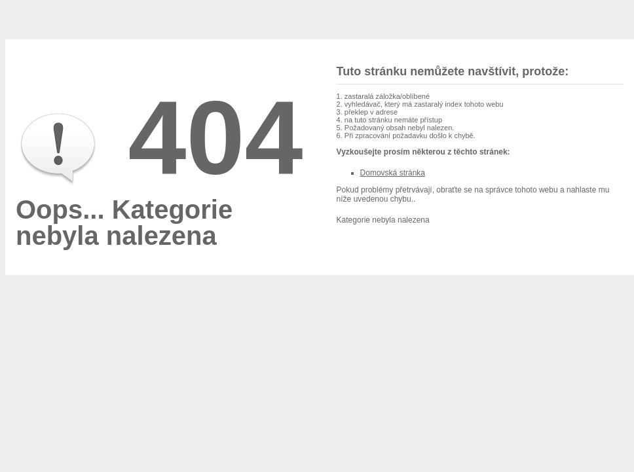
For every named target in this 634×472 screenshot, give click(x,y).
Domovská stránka (392, 172)
